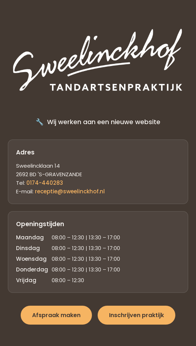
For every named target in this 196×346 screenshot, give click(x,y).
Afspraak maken (56, 315)
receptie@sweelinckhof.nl (70, 191)
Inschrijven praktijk (136, 315)
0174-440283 (44, 183)
